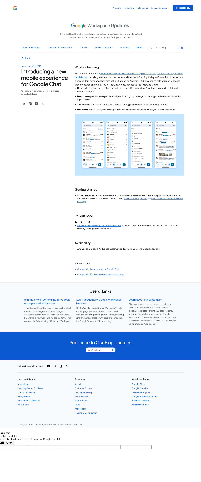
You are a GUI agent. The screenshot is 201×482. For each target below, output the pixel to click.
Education (125, 48)
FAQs (77, 405)
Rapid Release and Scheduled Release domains (99, 225)
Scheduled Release (29, 94)
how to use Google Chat (135, 198)
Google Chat (35, 91)
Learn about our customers (145, 299)
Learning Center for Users (30, 388)
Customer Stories (83, 388)
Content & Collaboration (60, 48)
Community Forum (26, 392)
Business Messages (141, 400)
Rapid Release (53, 91)
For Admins (129, 8)
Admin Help (23, 384)
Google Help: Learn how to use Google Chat (98, 269)
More (140, 48)
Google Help (23, 396)
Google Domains (140, 388)
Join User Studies (140, 405)
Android (24, 91)
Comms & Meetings (31, 48)
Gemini (84, 48)
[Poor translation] (9, 443)
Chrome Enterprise (141, 392)
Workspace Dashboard (28, 400)
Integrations (80, 409)
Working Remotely (83, 392)
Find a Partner (81, 396)
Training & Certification (85, 413)
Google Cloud (138, 384)
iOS (44, 91)
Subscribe (183, 8)
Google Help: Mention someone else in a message (100, 274)
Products (116, 8)
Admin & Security (104, 48)
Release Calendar (159, 8)
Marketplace (80, 400)
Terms (80, 424)
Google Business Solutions (144, 396)
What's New (23, 405)
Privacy (74, 424)
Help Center (142, 8)
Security (78, 384)
